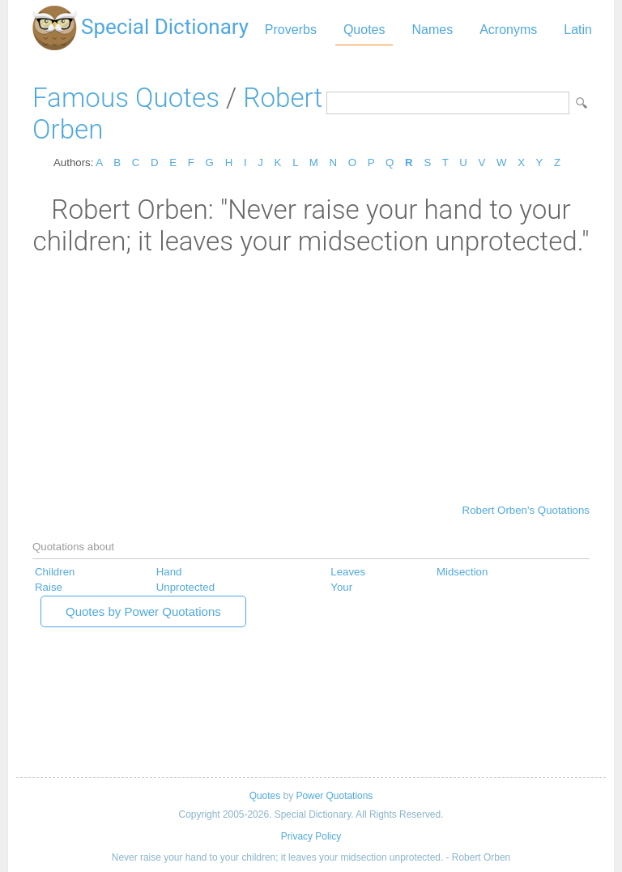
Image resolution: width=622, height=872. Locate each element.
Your (341, 587)
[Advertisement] (311, 378)
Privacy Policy (311, 836)
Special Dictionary (165, 27)
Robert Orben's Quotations (526, 510)
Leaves (347, 572)
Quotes (364, 29)
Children (55, 572)
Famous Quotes (125, 97)
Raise (48, 587)
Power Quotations (334, 795)
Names (432, 29)
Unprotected (185, 587)
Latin (578, 29)
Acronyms (508, 29)
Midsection (462, 572)
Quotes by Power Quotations (143, 611)
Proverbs (291, 29)
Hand (169, 572)
